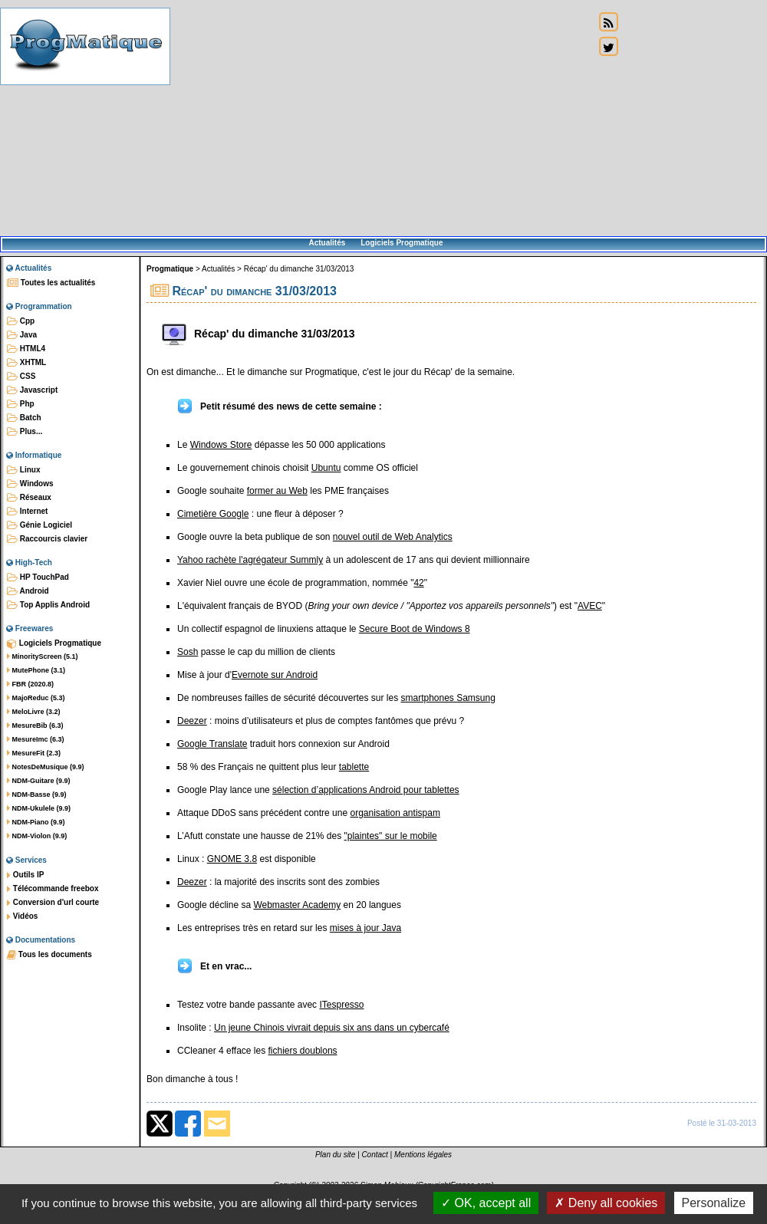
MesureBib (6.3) (35, 725)
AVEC (590, 605)
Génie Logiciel (39, 525)
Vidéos (22, 916)
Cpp (21, 321)
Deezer (192, 721)
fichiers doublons (302, 1050)
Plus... (24, 431)
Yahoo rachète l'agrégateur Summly (250, 559)
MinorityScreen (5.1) (42, 656)
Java (22, 335)
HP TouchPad (38, 577)
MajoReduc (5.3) (36, 698)
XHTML (26, 362)
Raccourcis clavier (47, 539)
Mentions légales (423, 1154)
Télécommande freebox (52, 888)
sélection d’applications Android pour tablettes (365, 790)
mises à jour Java (365, 928)
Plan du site (335, 1154)
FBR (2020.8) (30, 684)
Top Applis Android (48, 605)
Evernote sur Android (275, 675)
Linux (23, 470)
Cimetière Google (213, 513)
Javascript (32, 390)
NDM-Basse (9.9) (37, 794)
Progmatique (169, 269)
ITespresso (341, 1004)
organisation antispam (394, 813)
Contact (374, 1154)
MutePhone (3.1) (36, 670)
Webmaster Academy (297, 905)
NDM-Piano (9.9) (36, 822)
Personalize (714, 1202)
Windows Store (221, 444)
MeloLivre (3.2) (34, 712)
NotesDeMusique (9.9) (45, 767)
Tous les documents (49, 954)
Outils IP (25, 875)
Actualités (326, 243)
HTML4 (26, 349)
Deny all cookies (606, 1202)
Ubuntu (326, 467)
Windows (30, 484)
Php (21, 404)
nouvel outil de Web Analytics (393, 536)
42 (418, 582)
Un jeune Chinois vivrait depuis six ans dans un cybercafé (331, 1027)
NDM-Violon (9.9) (37, 836)
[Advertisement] (382, 119)
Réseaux (29, 497)
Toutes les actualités (51, 283)
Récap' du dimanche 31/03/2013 (299, 269)
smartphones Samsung (447, 698)
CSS (21, 376)
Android (28, 591)
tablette (354, 767)
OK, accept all (486, 1202)
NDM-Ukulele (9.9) (39, 808)
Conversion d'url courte (53, 902)
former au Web (277, 490)
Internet (27, 511)
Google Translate (212, 744)
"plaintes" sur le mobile (390, 836)
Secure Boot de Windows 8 (414, 629)
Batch (24, 418)
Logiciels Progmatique (401, 243)
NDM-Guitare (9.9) (39, 781)
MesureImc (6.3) (35, 739)
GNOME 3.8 (232, 859)
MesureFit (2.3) (34, 753)
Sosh (187, 652)
